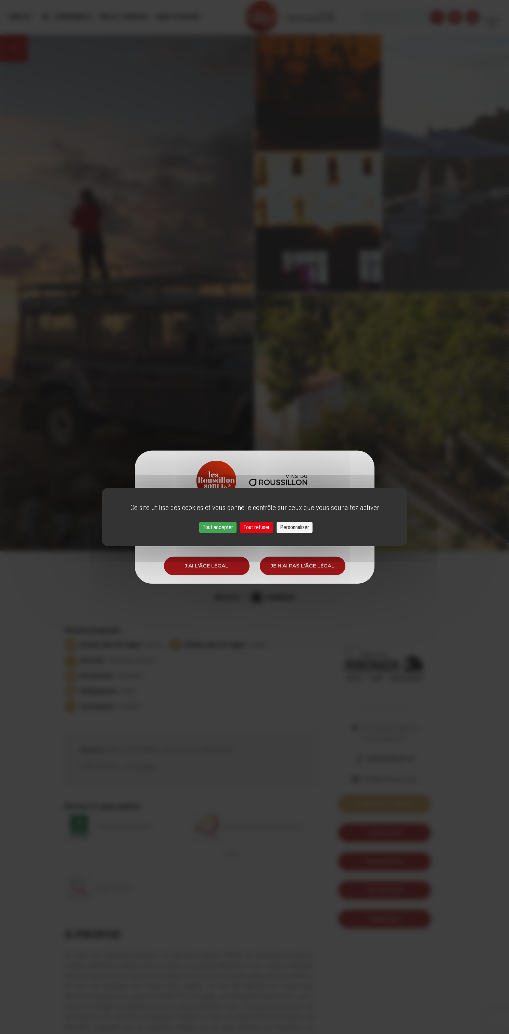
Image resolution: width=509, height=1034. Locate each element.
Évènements (73, 17)
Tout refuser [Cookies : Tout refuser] (256, 527)
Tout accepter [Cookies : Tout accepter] (218, 527)
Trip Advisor (384, 890)
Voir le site (385, 832)
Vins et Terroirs (123, 17)
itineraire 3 (385, 919)
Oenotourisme (177, 17)
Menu (20, 17)
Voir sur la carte (384, 804)
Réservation (384, 861)
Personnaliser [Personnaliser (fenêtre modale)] (294, 527)
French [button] (492, 17)
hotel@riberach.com (389, 779)
